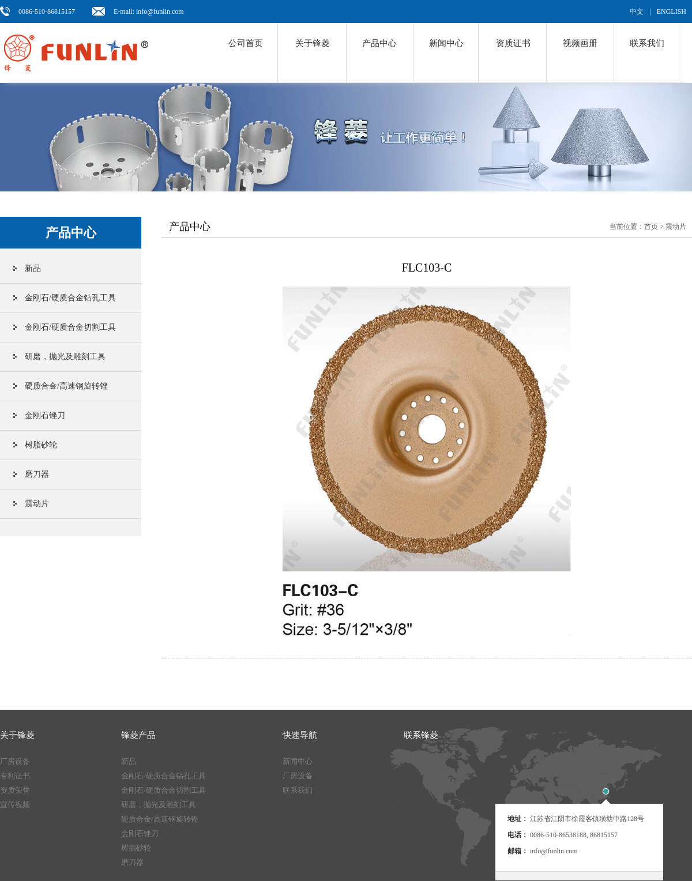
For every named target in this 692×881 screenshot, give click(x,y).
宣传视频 (15, 804)
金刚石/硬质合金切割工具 (70, 327)
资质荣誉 (15, 790)
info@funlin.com (554, 851)
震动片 (37, 503)
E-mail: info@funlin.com (149, 11)
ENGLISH (671, 11)
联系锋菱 (421, 735)
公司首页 (245, 43)
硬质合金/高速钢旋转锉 (66, 386)
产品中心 (379, 43)
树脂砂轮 (41, 444)
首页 (651, 227)
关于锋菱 (312, 43)
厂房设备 (15, 761)
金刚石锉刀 (45, 415)
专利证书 (15, 775)
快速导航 (300, 735)
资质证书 (513, 43)
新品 (33, 268)
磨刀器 (37, 474)
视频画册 (580, 43)
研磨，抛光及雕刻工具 (65, 356)
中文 (637, 11)
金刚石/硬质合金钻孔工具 (70, 297)
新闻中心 (446, 43)
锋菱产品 (138, 735)
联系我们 (647, 43)
